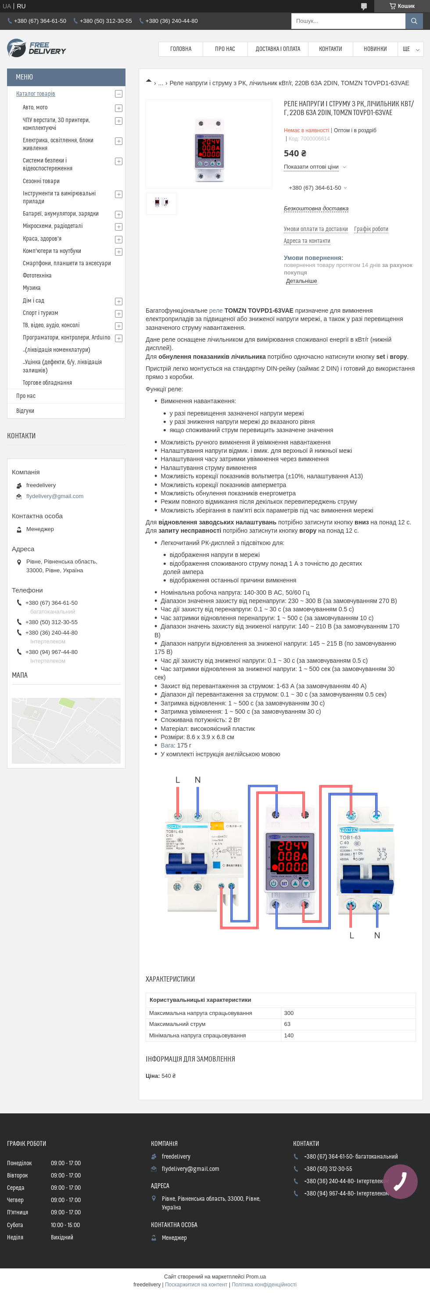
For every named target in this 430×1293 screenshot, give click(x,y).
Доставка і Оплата (278, 49)
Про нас (225, 49)
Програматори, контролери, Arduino (66, 337)
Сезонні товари (41, 181)
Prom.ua (256, 1277)
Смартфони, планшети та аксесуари (67, 263)
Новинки (375, 49)
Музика (32, 288)
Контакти (330, 49)
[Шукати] (414, 21)
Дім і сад (33, 300)
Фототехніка (37, 275)
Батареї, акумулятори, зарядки (61, 213)
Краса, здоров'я (42, 238)
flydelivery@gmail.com (54, 496)
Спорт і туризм (40, 313)
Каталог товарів (35, 94)
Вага (167, 745)
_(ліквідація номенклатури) (56, 350)
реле (216, 310)
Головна (180, 49)
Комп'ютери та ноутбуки (52, 251)
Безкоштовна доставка (316, 208)
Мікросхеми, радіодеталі (52, 226)
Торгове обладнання (47, 382)
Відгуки (25, 411)
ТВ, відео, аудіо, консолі (51, 325)
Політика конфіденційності (264, 1285)
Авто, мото (35, 107)
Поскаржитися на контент (196, 1285)
